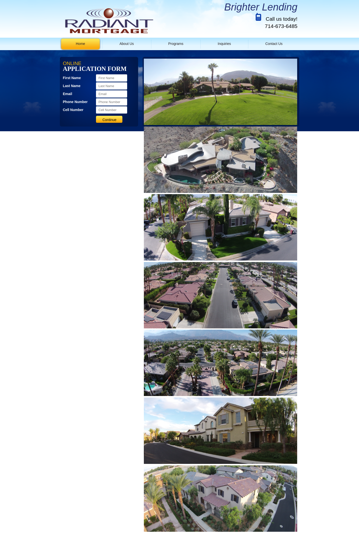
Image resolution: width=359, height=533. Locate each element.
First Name (72, 78)
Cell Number (73, 110)
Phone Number (75, 102)
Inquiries (224, 44)
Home (80, 44)
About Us (126, 44)
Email (67, 94)
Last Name (72, 86)
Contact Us (273, 44)
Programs (175, 44)
